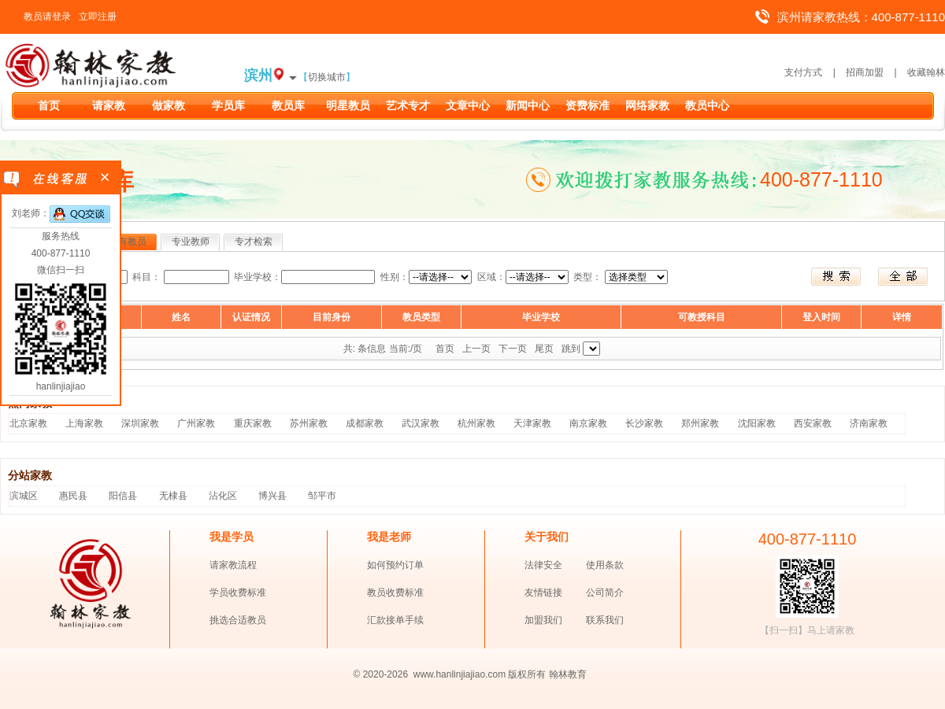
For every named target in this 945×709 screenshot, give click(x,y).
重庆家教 (253, 423)
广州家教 (196, 423)
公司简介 (605, 592)
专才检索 (253, 241)
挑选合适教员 (237, 620)
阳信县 (123, 495)
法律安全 (543, 565)
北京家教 (28, 423)
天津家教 (532, 423)
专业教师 (190, 241)
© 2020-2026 (381, 674)
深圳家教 (140, 423)
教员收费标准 (395, 592)
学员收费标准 (237, 592)
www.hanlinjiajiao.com (461, 674)
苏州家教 (309, 423)
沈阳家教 (757, 423)
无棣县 (173, 495)
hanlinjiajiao (61, 386)
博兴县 (272, 495)
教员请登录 (47, 16)
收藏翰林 (926, 72)
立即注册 (98, 16)
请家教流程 (233, 565)
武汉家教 (420, 423)
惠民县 (73, 495)
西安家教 (813, 423)
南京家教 (588, 423)
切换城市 (327, 77)
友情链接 (543, 592)
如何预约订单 (395, 565)
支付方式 (803, 72)
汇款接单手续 (395, 620)
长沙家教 (644, 423)
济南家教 (869, 423)
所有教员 (127, 241)
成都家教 (365, 423)
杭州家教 (476, 423)
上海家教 (84, 423)
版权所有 (527, 674)
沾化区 (223, 495)
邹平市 (322, 495)
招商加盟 (865, 72)
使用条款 (605, 565)
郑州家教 (700, 423)
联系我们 (605, 620)
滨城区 (23, 495)
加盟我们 (543, 620)
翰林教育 (568, 674)
